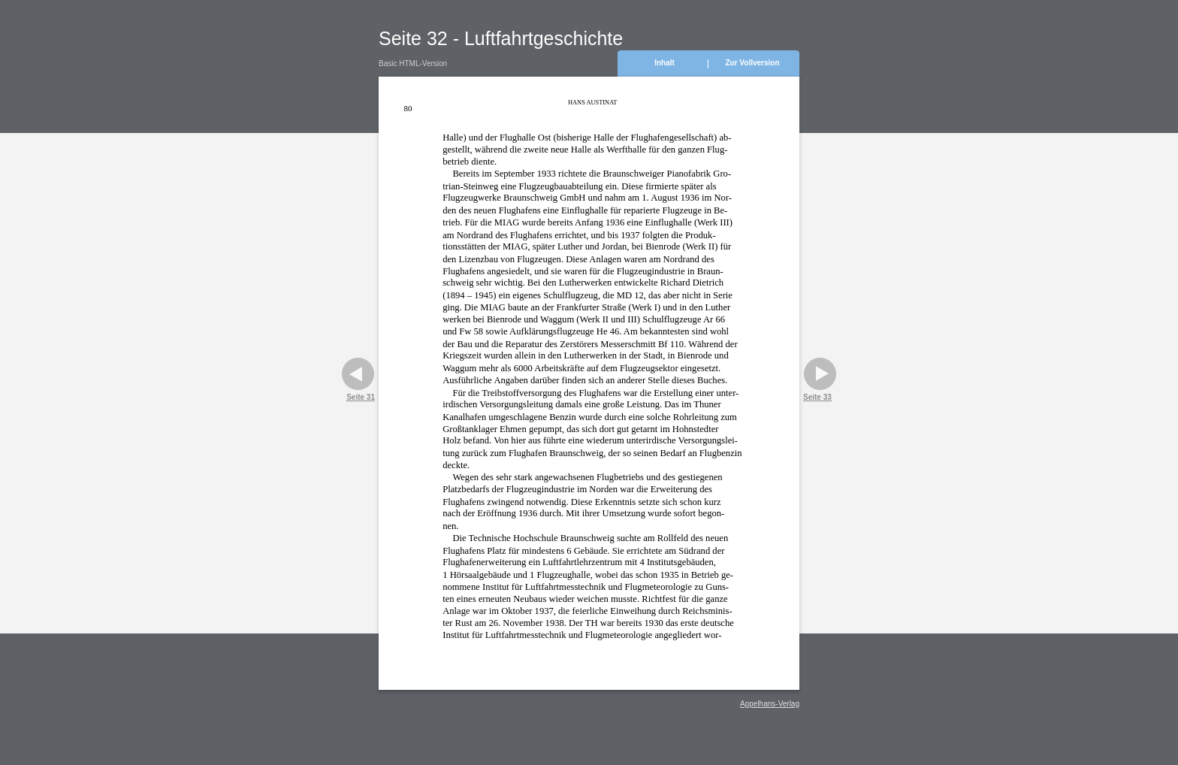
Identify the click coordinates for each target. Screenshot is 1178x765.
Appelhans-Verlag (769, 704)
